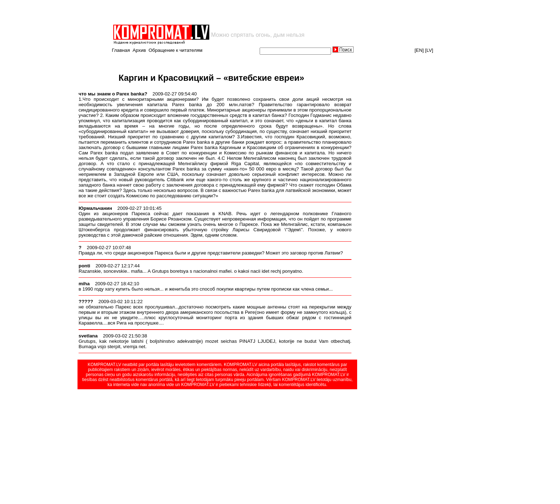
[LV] (429, 50)
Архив (139, 50)
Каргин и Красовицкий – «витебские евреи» (211, 78)
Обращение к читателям (175, 50)
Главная (121, 50)
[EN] (419, 50)
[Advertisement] (195, 12)
